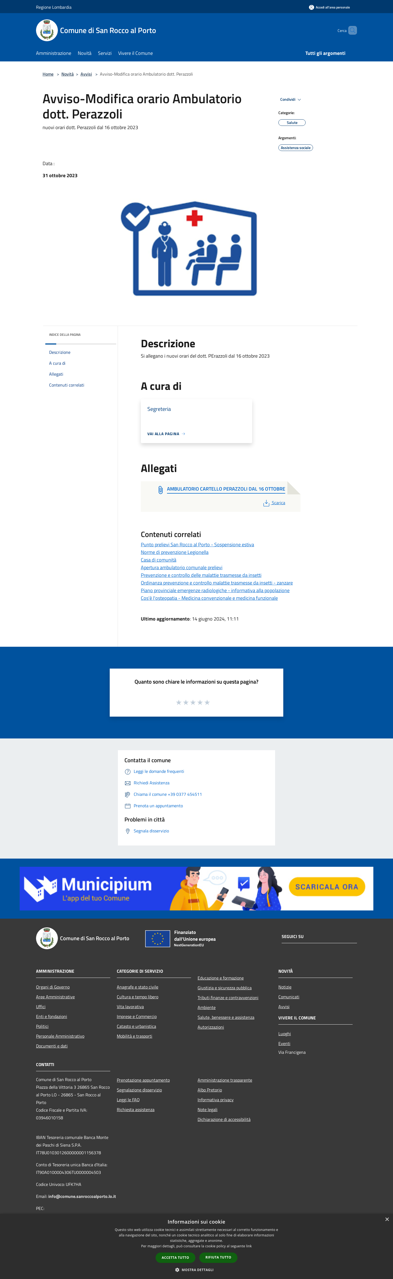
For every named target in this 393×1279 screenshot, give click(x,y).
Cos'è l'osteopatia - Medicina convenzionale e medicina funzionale (209, 598)
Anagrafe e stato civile (137, 987)
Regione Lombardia (54, 7)
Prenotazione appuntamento (143, 1080)
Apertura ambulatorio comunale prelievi (181, 567)
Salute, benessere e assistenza (226, 1017)
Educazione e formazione (221, 978)
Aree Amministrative (55, 996)
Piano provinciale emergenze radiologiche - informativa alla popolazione (215, 590)
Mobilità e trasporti (134, 1036)
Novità (67, 74)
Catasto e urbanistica (136, 1026)
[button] (196, 1269)
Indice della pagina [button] (65, 334)
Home (48, 74)
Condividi (291, 99)
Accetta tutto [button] (175, 1257)
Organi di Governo (53, 987)
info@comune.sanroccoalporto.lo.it (82, 1196)
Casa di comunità (158, 559)
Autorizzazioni (211, 1027)
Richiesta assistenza (135, 1109)
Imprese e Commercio (137, 1016)
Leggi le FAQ (128, 1099)
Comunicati (288, 996)
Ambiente (207, 1007)
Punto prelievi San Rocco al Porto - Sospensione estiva (197, 544)
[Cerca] (350, 30)
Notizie (284, 987)
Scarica (273, 502)
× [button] (387, 1220)
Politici (42, 1026)
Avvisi (86, 74)
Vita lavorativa (130, 1006)
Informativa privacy (216, 1099)
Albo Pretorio (210, 1090)
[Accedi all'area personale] (329, 7)
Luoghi (284, 1033)
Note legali (208, 1109)
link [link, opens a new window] (249, 1246)
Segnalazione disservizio (139, 1090)
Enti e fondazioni (51, 1016)
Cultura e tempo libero (137, 996)
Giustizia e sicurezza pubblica (225, 987)
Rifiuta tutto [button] (218, 1257)
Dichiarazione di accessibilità (224, 1119)
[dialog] (196, 1246)
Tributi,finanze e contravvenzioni (228, 997)
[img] (105, 333)
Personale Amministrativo (60, 1036)
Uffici (41, 1006)
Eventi (284, 1043)
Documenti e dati (52, 1046)
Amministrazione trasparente (225, 1080)
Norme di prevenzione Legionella (175, 552)
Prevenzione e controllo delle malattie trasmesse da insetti (201, 575)
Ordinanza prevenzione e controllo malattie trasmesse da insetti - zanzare (217, 582)
